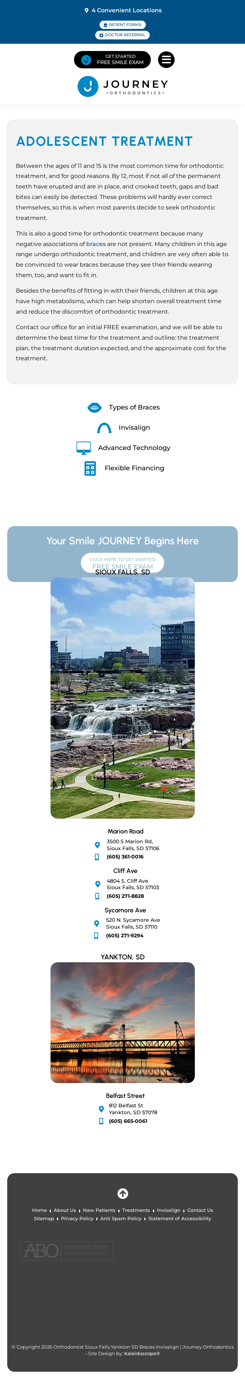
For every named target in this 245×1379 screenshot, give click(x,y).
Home (39, 1210)
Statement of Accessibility (179, 1218)
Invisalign (168, 1210)
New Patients (99, 1210)
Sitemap (44, 1218)
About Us (65, 1210)
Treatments (136, 1210)
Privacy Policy (77, 1218)
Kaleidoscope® (142, 1353)
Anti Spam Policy (120, 1218)
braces (96, 244)
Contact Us (200, 1210)
